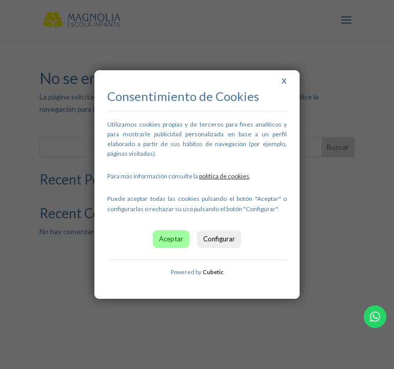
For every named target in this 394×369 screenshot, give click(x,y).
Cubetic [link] (213, 272)
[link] (224, 176)
